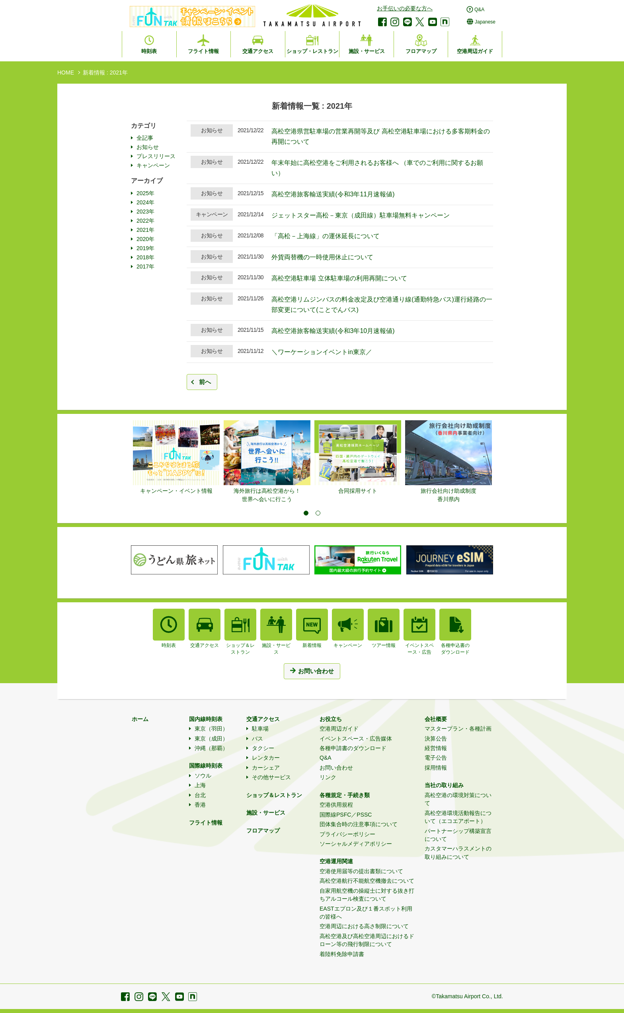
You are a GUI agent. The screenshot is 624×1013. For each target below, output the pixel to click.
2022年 (145, 220)
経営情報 (436, 748)
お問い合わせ (336, 767)
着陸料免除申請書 (342, 954)
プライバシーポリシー (347, 834)
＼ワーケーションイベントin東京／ (321, 352)
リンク (328, 777)
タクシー (263, 748)
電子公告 (436, 757)
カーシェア (266, 767)
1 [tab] (306, 513)
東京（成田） (211, 738)
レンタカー (266, 757)
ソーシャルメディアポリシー (356, 844)
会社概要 (436, 719)
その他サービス (271, 777)
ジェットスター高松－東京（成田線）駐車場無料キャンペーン (360, 215)
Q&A (326, 757)
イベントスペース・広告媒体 (356, 738)
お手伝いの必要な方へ (405, 8)
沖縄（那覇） (211, 748)
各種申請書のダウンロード (353, 748)
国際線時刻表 (205, 765)
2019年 (145, 248)
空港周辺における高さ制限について (364, 926)
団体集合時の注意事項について (359, 824)
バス (257, 738)
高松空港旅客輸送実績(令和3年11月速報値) (332, 194)
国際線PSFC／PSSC (346, 814)
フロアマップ (263, 830)
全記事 (144, 138)
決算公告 (436, 738)
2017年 (145, 266)
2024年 (145, 202)
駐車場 (260, 728)
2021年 (145, 230)
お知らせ (147, 147)
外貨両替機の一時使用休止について (322, 257)
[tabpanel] (176, 457)
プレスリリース (156, 156)
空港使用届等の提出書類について (361, 871)
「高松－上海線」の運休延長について (325, 236)
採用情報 (436, 767)
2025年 (145, 193)
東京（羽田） (211, 728)
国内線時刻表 (205, 719)
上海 (200, 785)
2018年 (145, 257)
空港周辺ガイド (339, 728)
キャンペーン (153, 165)
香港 (200, 804)
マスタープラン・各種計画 (458, 728)
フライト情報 (205, 822)
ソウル (203, 775)
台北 (200, 795)
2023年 (145, 211)
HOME (65, 72)
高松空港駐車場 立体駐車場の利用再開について (339, 278)
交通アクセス (263, 719)
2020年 (145, 239)
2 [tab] (318, 513)
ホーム (140, 719)
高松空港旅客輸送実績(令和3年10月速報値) (332, 330)
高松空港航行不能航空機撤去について (367, 881)
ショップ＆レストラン (274, 795)
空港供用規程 (336, 804)
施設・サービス (265, 812)
